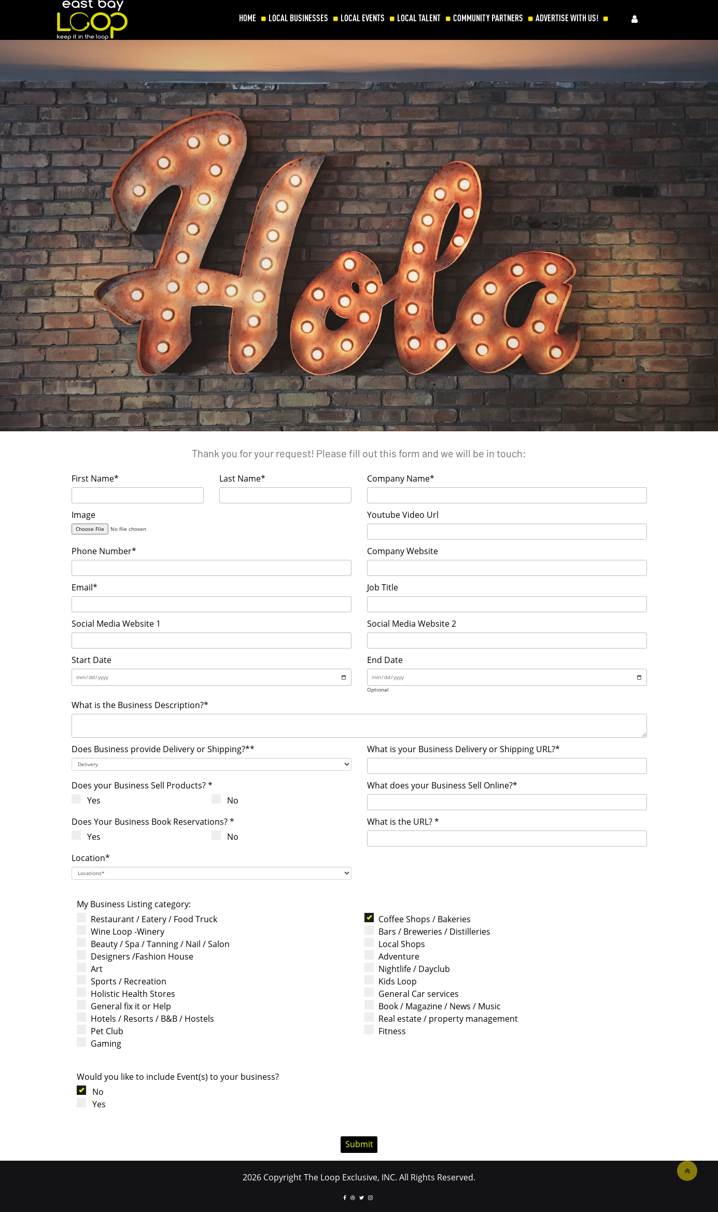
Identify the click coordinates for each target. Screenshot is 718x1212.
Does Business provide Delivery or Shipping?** (163, 749)
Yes (90, 800)
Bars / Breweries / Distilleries (430, 931)
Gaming (102, 1043)
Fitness (388, 1031)
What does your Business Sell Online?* (442, 785)
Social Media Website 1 (116, 623)
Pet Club (103, 1031)
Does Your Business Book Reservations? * (153, 821)
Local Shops (398, 944)
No (228, 800)
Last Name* (242, 478)
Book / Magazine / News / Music (436, 1006)
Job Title (382, 587)
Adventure (395, 956)
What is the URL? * (403, 821)
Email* (84, 587)
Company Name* (400, 478)
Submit (359, 1144)
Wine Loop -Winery (123, 931)
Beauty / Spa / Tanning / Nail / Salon (156, 944)
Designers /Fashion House (138, 956)
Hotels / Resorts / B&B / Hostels (148, 1018)
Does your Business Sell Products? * (142, 785)
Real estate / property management (444, 1018)
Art (93, 969)
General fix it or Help (127, 1006)
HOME (247, 18)
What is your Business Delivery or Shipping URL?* (463, 749)
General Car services (415, 993)
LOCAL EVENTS (363, 18)
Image (83, 514)
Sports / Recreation (124, 981)
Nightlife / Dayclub (410, 969)
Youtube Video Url (403, 514)
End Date (385, 660)
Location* (91, 858)
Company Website (402, 551)
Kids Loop (394, 981)
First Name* (95, 478)
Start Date (91, 660)
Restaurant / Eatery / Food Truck (150, 919)
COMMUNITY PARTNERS (488, 18)
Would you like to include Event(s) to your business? (178, 1076)
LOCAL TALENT (419, 18)
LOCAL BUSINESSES (298, 18)
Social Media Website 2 (411, 623)
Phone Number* (104, 551)
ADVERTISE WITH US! (567, 18)
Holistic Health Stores (129, 993)
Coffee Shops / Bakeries (421, 919)
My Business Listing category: (134, 904)
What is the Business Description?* (140, 705)
